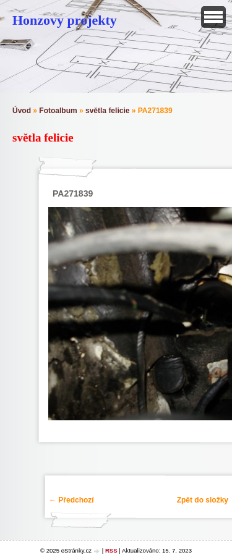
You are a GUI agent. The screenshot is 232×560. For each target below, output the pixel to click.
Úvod (21, 110)
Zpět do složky (202, 500)
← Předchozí (71, 500)
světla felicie (107, 110)
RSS (111, 550)
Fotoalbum (58, 110)
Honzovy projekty (64, 20)
